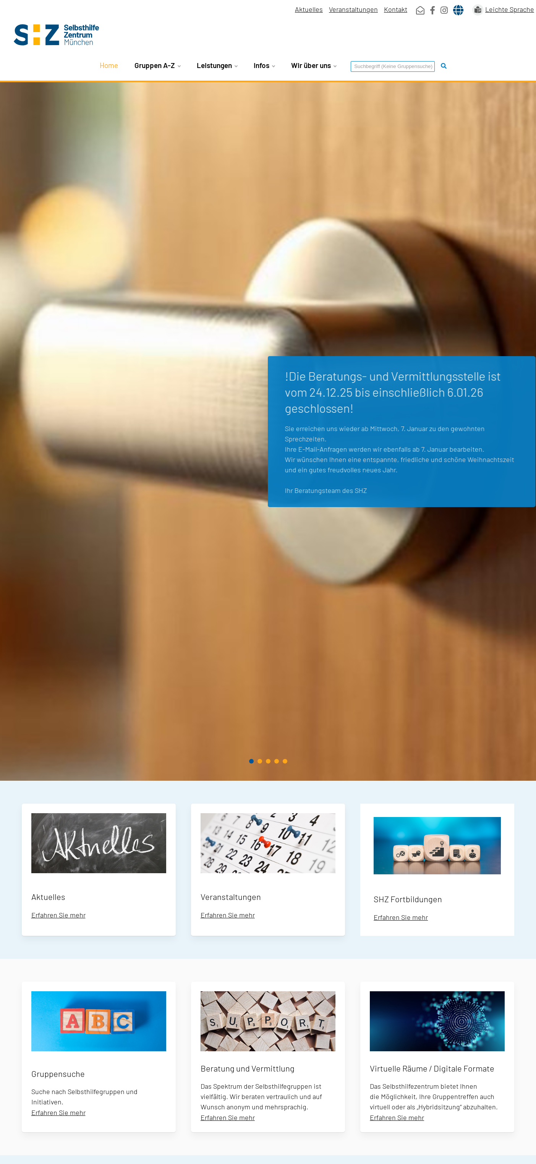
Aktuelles (309, 9)
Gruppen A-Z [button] (157, 65)
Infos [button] (264, 65)
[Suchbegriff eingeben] (393, 66)
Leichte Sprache (509, 9)
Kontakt (395, 9)
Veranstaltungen (353, 9)
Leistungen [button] (217, 65)
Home (109, 65)
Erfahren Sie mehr (58, 915)
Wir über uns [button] (313, 65)
